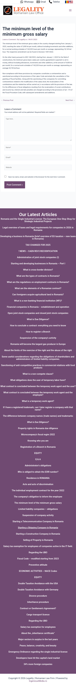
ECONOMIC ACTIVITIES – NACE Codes (38, 571)
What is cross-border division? (38, 269)
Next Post (70, 100)
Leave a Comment (9, 40)
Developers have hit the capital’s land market (38, 658)
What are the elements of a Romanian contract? (38, 288)
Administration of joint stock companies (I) (38, 257)
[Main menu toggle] (70, 10)
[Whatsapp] (27, 1)
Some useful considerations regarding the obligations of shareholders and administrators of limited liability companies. (38, 357)
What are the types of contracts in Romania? (38, 276)
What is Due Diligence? (38, 319)
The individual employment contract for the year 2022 (38, 490)
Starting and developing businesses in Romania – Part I (38, 263)
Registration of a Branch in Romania (38, 447)
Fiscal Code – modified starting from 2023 (38, 558)
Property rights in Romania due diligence (38, 428)
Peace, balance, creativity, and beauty (38, 645)
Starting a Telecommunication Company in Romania (37, 521)
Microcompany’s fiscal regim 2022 (38, 434)
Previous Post (7, 100)
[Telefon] (54, 1)
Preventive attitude (38, 564)
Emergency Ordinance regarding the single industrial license (38, 651)
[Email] (41, 1)
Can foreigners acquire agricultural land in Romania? (38, 294)
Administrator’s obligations (38, 465)
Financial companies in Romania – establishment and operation (38, 307)
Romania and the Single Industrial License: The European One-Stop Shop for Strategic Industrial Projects (38, 220)
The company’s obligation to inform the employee (38, 496)
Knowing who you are (38, 440)
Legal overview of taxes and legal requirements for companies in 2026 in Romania (38, 228)
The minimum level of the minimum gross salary (38, 502)
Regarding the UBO (38, 552)
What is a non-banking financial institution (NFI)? (38, 300)
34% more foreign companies (38, 664)
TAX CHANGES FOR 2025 (38, 245)
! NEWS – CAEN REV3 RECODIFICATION (37, 251)
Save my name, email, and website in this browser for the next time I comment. (36, 177)
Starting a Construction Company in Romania (38, 533)
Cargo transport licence (37, 614)
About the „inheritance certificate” (38, 633)
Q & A (38, 459)
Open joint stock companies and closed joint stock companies (38, 313)
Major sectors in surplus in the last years (38, 639)
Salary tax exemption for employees (38, 627)
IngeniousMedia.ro (38, 681)
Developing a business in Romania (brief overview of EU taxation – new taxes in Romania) (38, 237)
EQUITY (38, 453)
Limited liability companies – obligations (38, 509)
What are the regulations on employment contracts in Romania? (38, 282)
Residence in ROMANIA (38, 478)
